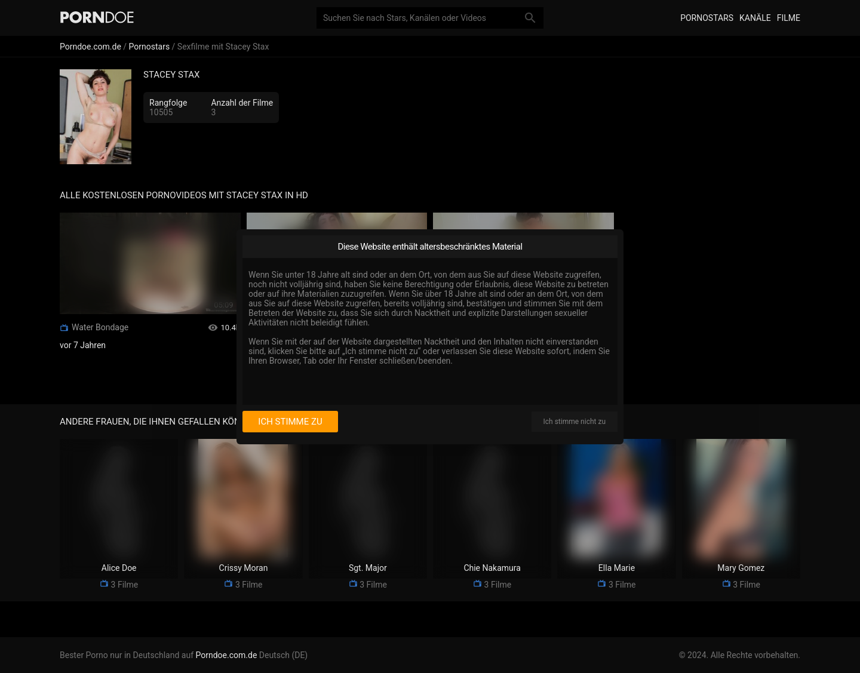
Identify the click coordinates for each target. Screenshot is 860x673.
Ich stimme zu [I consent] (290, 421)
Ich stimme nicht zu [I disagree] (574, 421)
